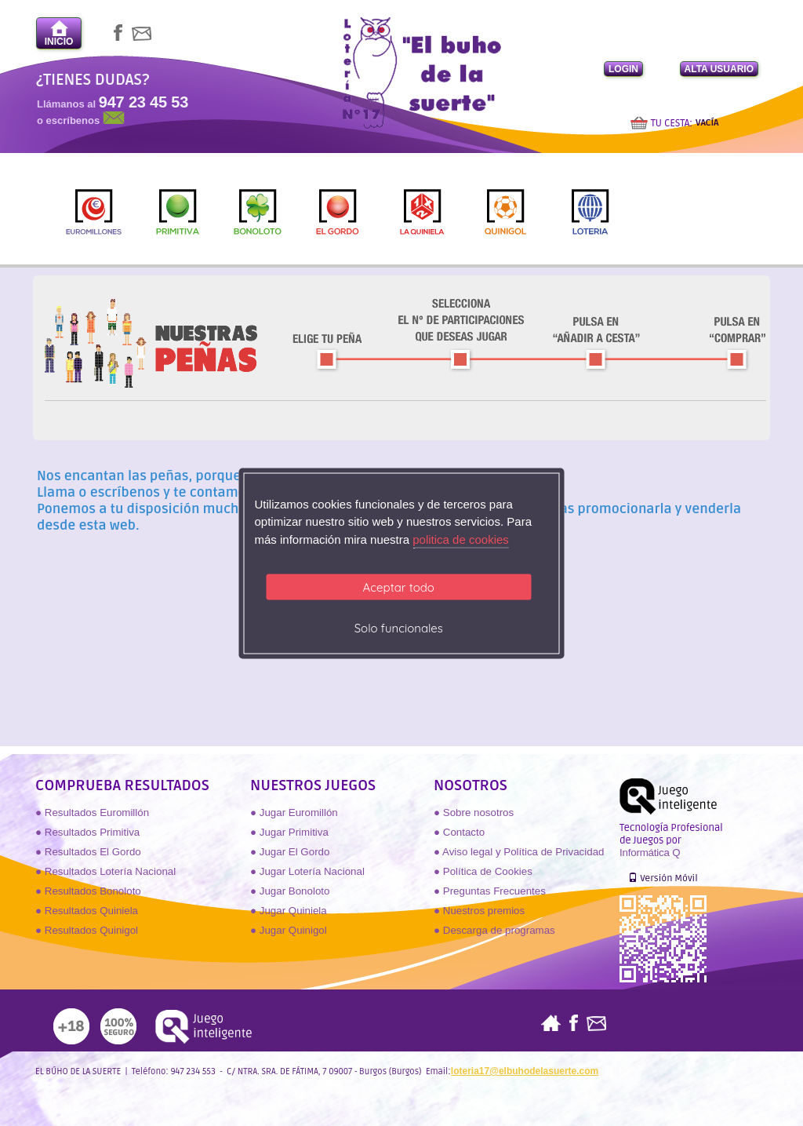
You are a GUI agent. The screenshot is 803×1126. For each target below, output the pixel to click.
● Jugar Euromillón (294, 812)
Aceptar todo (398, 587)
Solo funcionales (398, 628)
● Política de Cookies (483, 871)
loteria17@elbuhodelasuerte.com (524, 1071)
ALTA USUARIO (719, 69)
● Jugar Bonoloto (289, 891)
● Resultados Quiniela (86, 910)
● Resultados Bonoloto (88, 891)
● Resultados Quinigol (86, 930)
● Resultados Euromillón (92, 812)
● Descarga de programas (494, 930)
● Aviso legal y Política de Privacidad (519, 852)
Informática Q (650, 852)
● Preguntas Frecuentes (490, 891)
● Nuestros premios (479, 910)
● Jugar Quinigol (288, 930)
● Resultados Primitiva (87, 832)
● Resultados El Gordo (88, 852)
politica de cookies (460, 538)
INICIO (59, 33)
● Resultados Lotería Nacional (105, 871)
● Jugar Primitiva (289, 832)
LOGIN (623, 69)
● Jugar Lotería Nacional (307, 871)
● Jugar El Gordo (289, 852)
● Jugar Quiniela (288, 910)
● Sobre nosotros (474, 812)
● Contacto (459, 832)
